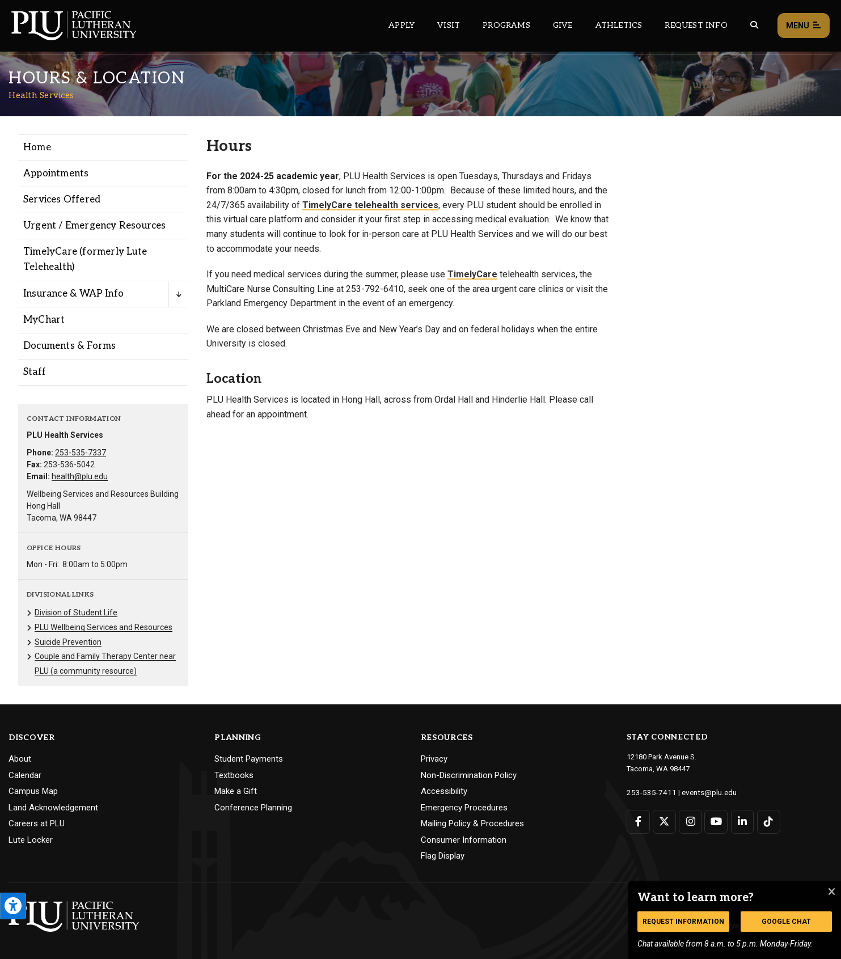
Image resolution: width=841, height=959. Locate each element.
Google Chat (786, 922)
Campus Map (33, 791)
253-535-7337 (80, 452)
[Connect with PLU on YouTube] (715, 821)
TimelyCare (472, 274)
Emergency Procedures (464, 807)
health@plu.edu (80, 476)
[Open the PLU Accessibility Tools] (13, 906)
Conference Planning (253, 807)
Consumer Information (463, 840)
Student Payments (248, 759)
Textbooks (233, 775)
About (20, 759)
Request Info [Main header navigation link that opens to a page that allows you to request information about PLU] (696, 25)
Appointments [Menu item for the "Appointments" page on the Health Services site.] (55, 173)
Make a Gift (235, 791)
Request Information (683, 922)
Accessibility (444, 791)
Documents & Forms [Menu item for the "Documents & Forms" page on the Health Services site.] (69, 346)
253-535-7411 (649, 792)
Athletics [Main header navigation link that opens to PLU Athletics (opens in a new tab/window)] (619, 25)
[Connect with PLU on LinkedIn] (741, 821)
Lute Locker (31, 840)
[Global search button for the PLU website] (754, 25)
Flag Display (442, 856)
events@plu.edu (702, 792)
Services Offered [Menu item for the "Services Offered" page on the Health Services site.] (61, 199)
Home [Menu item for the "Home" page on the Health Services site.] (37, 147)
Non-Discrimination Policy (469, 775)
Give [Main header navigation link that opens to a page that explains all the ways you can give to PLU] (563, 25)
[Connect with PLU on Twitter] (663, 821)
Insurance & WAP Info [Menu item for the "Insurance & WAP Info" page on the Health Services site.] (73, 293)
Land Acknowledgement (53, 807)
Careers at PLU (37, 823)
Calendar (25, 775)
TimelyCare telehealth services (370, 205)
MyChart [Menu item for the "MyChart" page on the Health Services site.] (44, 320)
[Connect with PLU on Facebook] (638, 821)
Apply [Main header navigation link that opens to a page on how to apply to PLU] (401, 25)
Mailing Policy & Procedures (472, 823)
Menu (803, 26)
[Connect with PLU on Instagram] (689, 821)
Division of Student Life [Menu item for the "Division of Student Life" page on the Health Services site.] (76, 612)
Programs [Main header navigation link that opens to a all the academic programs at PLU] (506, 25)
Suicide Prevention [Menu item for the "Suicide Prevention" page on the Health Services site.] (68, 642)
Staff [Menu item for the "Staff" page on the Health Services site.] (34, 372)
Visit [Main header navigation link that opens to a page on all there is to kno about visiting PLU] (448, 25)
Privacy (434, 759)
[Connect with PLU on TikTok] (767, 821)
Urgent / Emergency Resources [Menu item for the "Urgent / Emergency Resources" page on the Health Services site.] (94, 225)
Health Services (41, 95)
